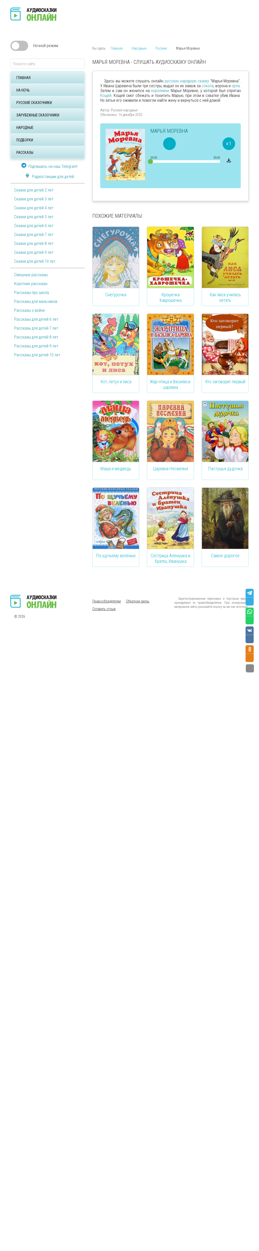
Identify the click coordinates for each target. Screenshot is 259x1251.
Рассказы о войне (29, 310)
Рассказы (24, 153)
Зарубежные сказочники (37, 115)
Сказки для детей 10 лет (35, 261)
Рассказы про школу (31, 292)
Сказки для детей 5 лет (34, 216)
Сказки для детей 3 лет (34, 199)
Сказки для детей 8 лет (34, 243)
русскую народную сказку (187, 81)
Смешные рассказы (31, 274)
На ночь (23, 90)
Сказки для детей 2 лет (34, 190)
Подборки (24, 140)
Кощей (105, 95)
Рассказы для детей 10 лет (37, 354)
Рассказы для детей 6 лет (36, 319)
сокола (208, 85)
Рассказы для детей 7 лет (36, 328)
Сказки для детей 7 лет (34, 234)
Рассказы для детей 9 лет (36, 346)
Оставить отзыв (104, 609)
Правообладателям (106, 601)
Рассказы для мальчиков (35, 301)
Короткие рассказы (30, 283)
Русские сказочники (34, 103)
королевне (160, 90)
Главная (23, 78)
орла (236, 85)
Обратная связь (137, 601)
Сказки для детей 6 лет (34, 225)
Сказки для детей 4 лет (34, 207)
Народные (24, 128)
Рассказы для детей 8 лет (36, 337)
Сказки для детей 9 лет (34, 252)
